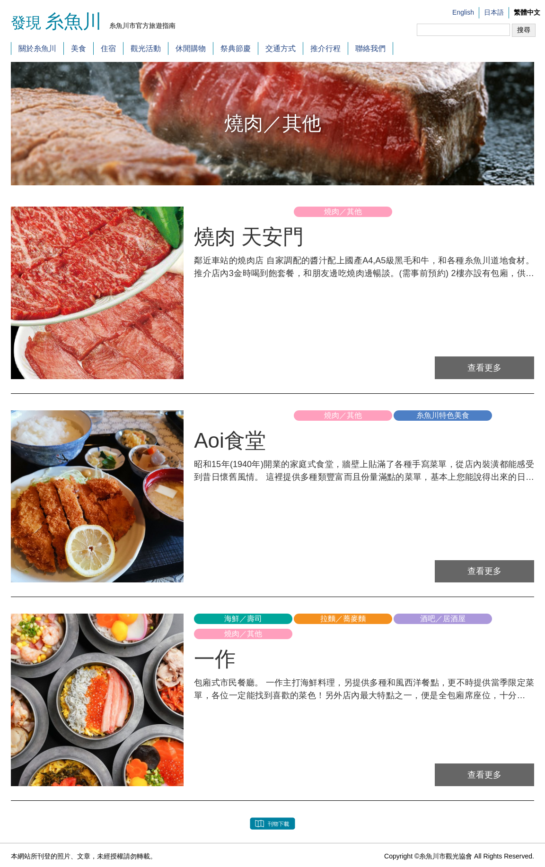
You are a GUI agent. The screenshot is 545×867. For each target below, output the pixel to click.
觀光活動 (146, 48)
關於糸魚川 (37, 48)
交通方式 (280, 48)
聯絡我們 (370, 48)
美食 (78, 48)
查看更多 (489, 367)
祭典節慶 (235, 48)
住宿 (108, 48)
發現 (59, 22)
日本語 (494, 12)
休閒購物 (191, 48)
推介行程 (325, 48)
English (463, 12)
